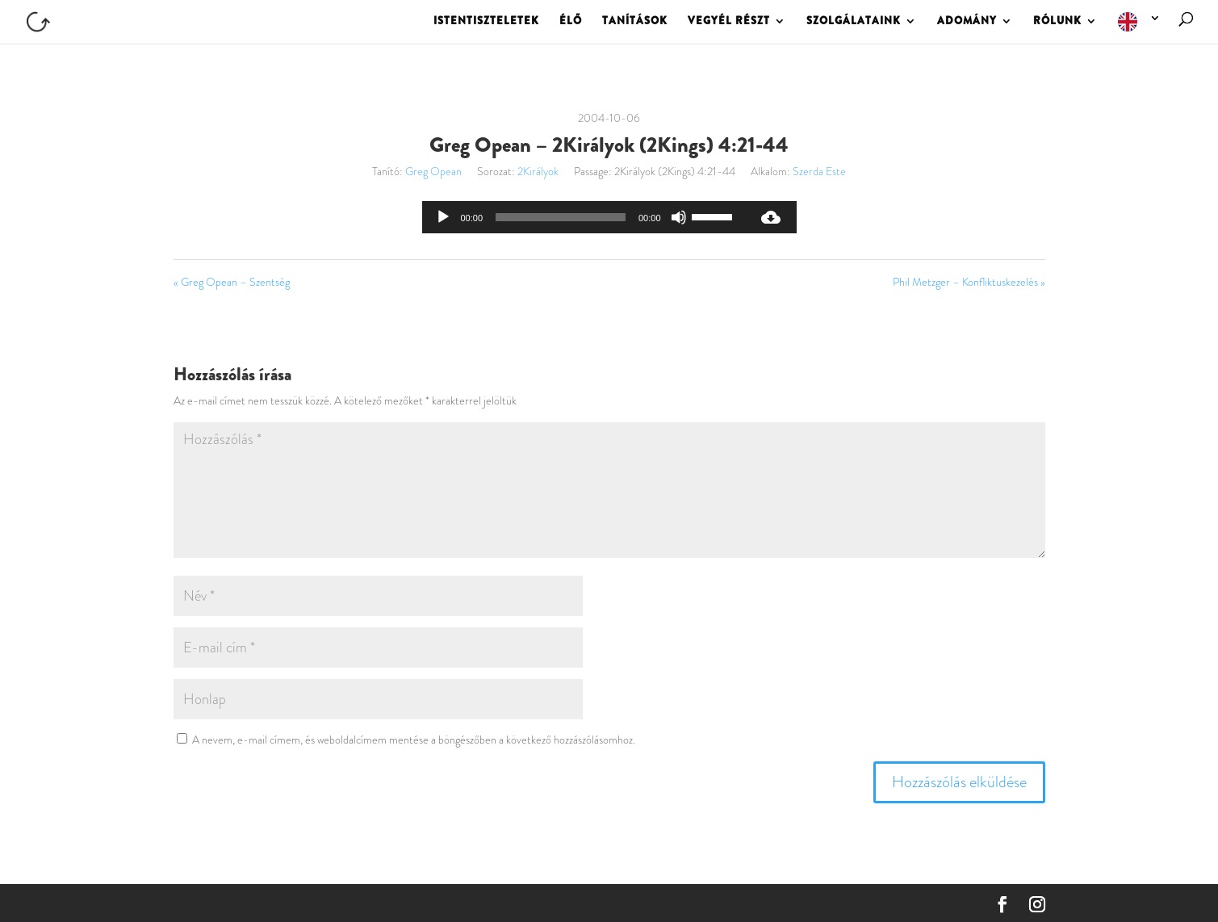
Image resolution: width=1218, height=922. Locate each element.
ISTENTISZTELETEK (486, 21)
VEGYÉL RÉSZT (729, 21)
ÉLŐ (570, 21)
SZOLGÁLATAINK (853, 21)
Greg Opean (433, 171)
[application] (583, 217)
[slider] (561, 217)
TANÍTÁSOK (635, 21)
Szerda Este (819, 171)
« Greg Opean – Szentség (232, 282)
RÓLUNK (1057, 21)
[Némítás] (679, 217)
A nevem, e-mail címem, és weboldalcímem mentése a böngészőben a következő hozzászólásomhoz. (413, 739)
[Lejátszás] (443, 217)
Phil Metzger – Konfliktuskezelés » (969, 282)
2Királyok (538, 171)
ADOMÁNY (967, 21)
